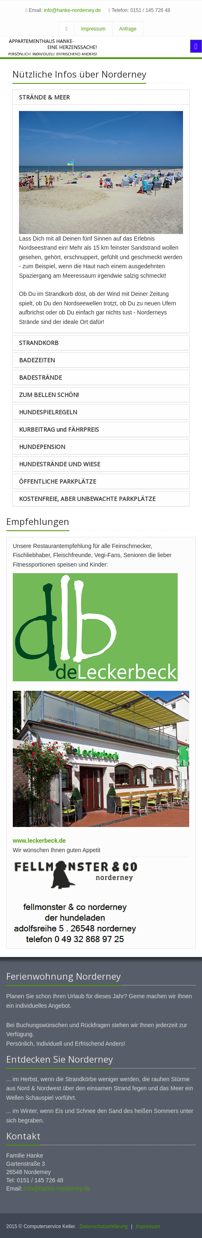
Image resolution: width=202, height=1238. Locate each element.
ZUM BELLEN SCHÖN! (49, 395)
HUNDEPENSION (42, 447)
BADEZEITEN (37, 360)
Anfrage (127, 29)
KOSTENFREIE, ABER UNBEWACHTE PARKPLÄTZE (87, 499)
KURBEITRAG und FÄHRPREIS (59, 429)
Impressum (93, 29)
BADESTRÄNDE (40, 377)
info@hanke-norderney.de (72, 10)
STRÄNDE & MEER (44, 97)
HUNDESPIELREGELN (48, 412)
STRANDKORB (39, 343)
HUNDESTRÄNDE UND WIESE (59, 464)
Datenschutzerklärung (104, 1226)
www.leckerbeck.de (39, 840)
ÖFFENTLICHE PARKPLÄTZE (57, 481)
